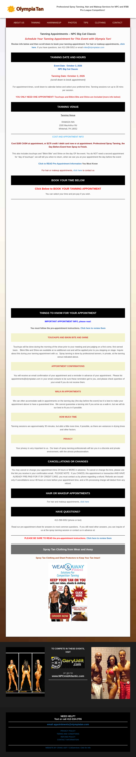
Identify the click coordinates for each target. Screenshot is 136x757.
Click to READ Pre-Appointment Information (60, 164)
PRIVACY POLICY (67, 731)
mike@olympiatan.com (93, 47)
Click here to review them (93, 328)
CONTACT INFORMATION (68, 740)
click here (77, 170)
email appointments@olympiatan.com (68, 724)
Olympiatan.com (25, 9)
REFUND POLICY (68, 737)
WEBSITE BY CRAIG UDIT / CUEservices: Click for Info (68, 748)
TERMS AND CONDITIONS (68, 734)
